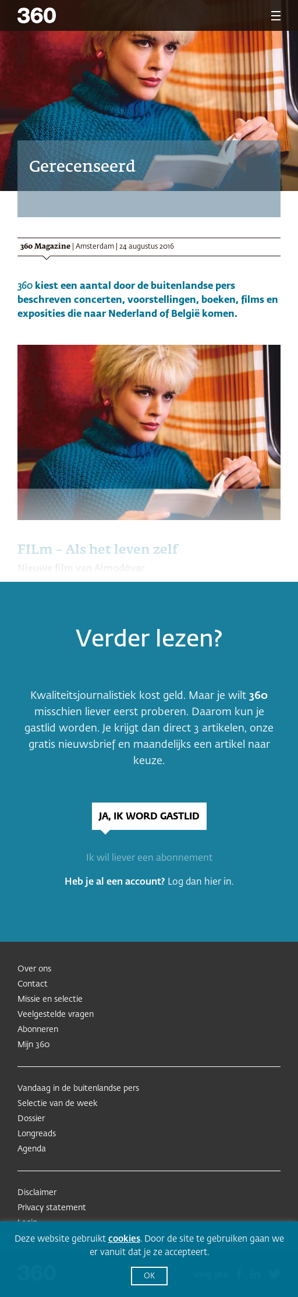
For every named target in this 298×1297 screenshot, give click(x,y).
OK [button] (149, 1276)
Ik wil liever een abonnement (149, 858)
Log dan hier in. (201, 882)
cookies (124, 1239)
